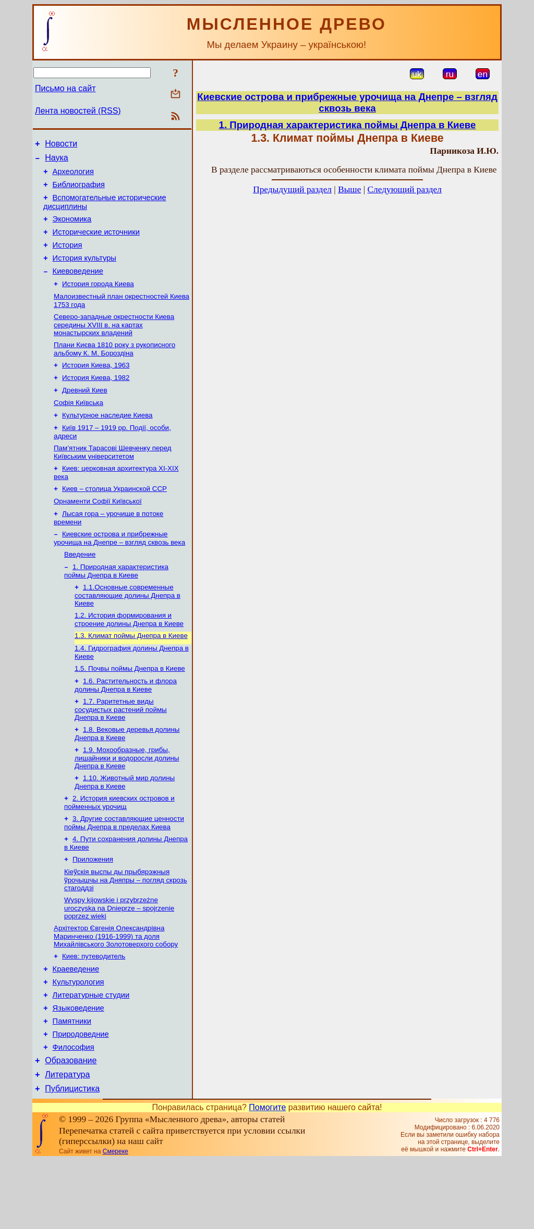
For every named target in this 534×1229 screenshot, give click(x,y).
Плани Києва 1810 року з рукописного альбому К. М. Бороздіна (114, 369)
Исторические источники (96, 243)
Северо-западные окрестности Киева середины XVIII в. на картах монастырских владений (114, 343)
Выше (349, 189)
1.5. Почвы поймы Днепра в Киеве (130, 708)
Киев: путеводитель (93, 1009)
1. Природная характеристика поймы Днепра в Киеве (116, 605)
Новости (61, 145)
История (67, 257)
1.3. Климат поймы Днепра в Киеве (131, 673)
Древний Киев (84, 413)
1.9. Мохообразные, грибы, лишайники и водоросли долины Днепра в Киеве (127, 802)
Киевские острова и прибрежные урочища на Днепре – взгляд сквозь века (119, 570)
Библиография (79, 191)
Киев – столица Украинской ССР (114, 518)
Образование (70, 1126)
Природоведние (81, 1096)
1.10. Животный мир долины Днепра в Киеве (125, 827)
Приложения (92, 908)
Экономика (72, 228)
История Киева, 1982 (95, 399)
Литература (67, 1141)
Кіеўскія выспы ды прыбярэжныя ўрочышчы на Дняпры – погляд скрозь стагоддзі (125, 930)
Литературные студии (91, 1053)
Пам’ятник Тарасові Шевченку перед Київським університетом (113, 479)
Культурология (78, 1038)
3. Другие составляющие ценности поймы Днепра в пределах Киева (124, 870)
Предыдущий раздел (292, 189)
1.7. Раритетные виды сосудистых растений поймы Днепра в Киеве (121, 751)
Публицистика (72, 1157)
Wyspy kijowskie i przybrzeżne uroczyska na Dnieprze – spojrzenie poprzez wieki (119, 959)
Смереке (115, 1220)
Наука (56, 160)
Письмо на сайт (65, 88)
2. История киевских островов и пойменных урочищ (119, 848)
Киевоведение (78, 286)
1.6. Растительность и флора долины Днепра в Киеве (126, 726)
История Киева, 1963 (95, 386)
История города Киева (98, 300)
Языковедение (78, 1067)
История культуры (84, 272)
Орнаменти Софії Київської (98, 531)
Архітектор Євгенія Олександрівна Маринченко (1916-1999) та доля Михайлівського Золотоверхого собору (116, 988)
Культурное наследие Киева (107, 440)
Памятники (72, 1082)
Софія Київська (78, 427)
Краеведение (76, 1023)
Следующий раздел (405, 189)
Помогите (267, 1176)
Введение (79, 588)
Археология (73, 176)
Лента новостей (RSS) (78, 110)
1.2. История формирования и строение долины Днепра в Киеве (129, 656)
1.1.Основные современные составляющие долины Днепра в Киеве (127, 631)
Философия (73, 1111)
